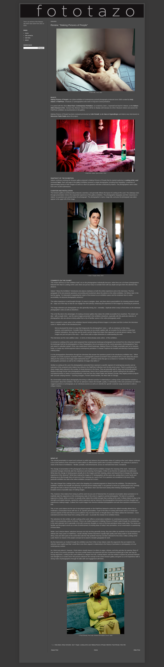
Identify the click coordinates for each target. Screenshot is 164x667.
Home (96, 650)
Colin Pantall (94, 114)
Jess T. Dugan (75, 644)
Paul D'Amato (116, 644)
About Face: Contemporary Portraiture (80, 106)
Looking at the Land (131, 180)
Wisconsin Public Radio (58, 116)
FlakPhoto (60, 101)
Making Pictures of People (59, 99)
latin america (29, 35)
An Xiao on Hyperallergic (110, 114)
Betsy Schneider (66, 644)
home (27, 33)
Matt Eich (108, 644)
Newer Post (54, 650)
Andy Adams (58, 644)
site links (27, 38)
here (59, 182)
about (27, 40)
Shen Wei (123, 644)
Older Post (137, 650)
